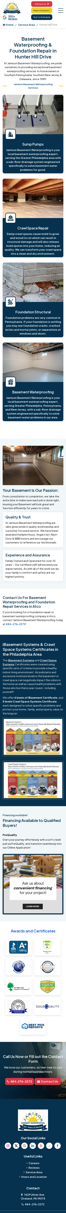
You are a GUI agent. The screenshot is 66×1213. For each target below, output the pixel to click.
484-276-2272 (15, 624)
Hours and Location (34, 1176)
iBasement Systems (21, 660)
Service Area (26, 24)
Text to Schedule (41, 17)
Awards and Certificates (33, 930)
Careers (34, 1163)
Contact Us (42, 4)
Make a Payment (42, 10)
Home (8, 24)
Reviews (34, 1167)
